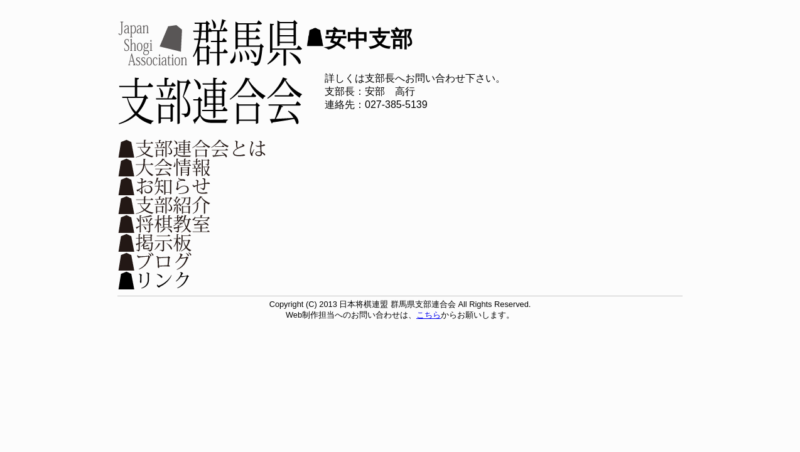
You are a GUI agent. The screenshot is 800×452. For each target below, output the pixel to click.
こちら (428, 315)
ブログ (192, 261)
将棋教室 (192, 223)
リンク (192, 280)
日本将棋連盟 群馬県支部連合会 (210, 71)
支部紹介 (192, 204)
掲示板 (192, 242)
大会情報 (192, 167)
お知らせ (192, 185)
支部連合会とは (192, 148)
